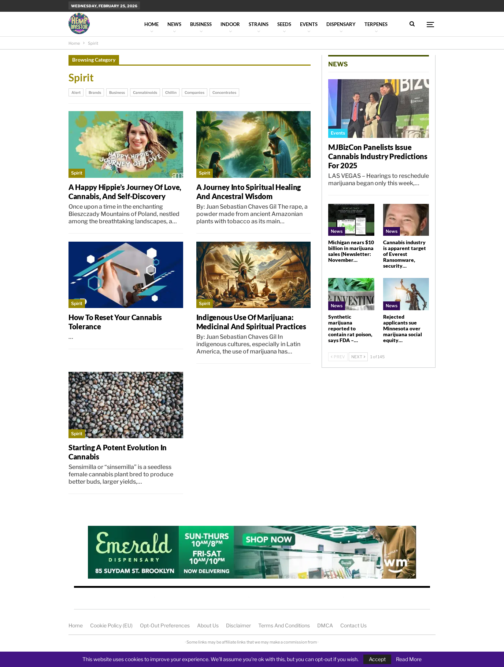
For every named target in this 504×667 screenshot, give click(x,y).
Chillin (171, 92)
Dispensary (341, 24)
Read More (409, 659)
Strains (258, 24)
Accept (377, 659)
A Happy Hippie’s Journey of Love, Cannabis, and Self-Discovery (124, 192)
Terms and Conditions (284, 625)
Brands (95, 92)
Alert (76, 92)
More (371, 24)
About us (208, 625)
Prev (338, 356)
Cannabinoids (145, 92)
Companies (194, 92)
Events (309, 24)
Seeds (284, 24)
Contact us (353, 625)
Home (151, 24)
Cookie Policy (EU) (111, 625)
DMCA (325, 625)
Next (358, 356)
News (174, 24)
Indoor (230, 24)
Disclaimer (238, 625)
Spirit (76, 173)
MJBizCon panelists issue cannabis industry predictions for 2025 (377, 156)
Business (201, 24)
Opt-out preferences (165, 625)
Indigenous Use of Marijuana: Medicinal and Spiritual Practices (251, 322)
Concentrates (224, 92)
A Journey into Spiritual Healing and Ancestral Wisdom (248, 192)
